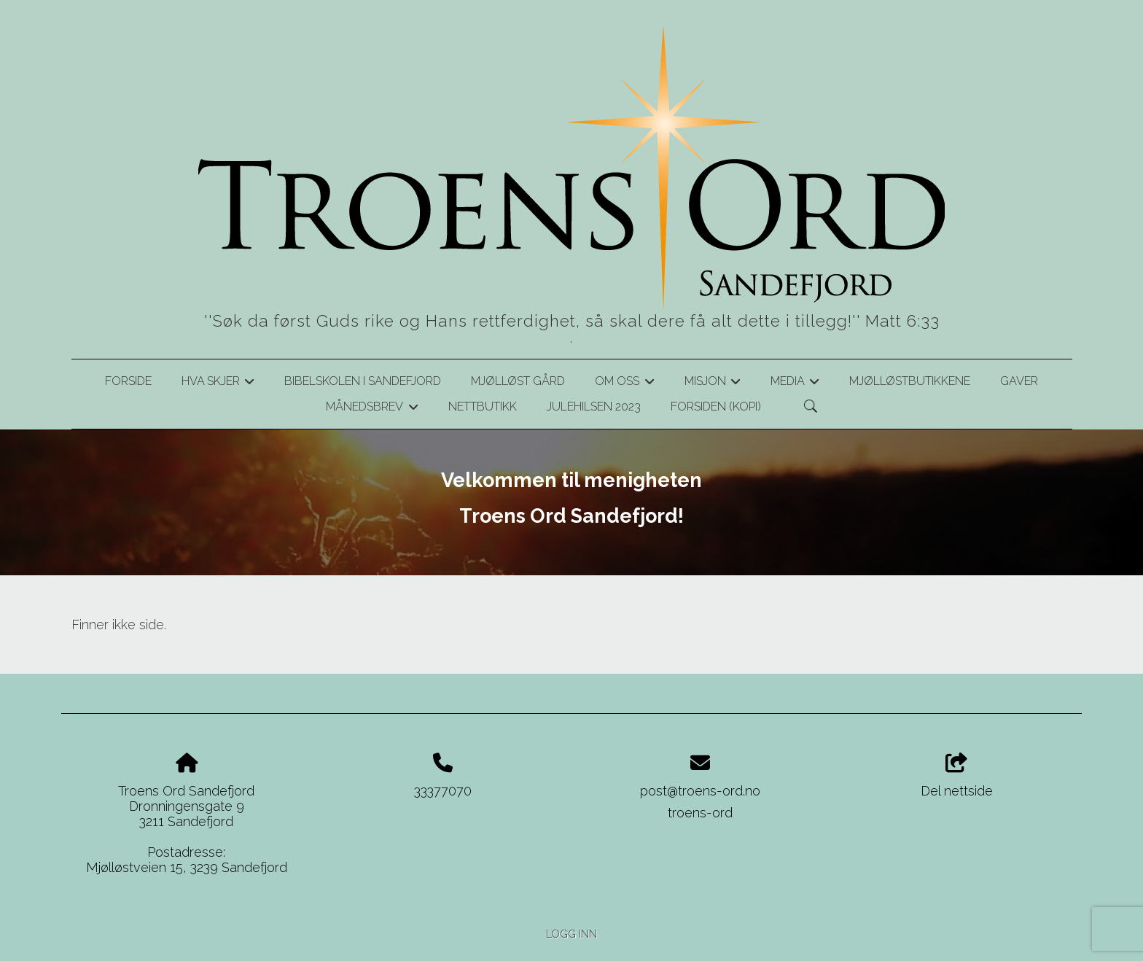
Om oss (624, 383)
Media (795, 383)
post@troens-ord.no (700, 790)
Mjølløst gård (518, 381)
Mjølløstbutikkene (909, 381)
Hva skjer (218, 383)
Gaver (1019, 381)
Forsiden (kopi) (716, 406)
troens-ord (700, 812)
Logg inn (571, 933)
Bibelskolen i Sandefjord (362, 381)
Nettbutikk (482, 406)
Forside (128, 381)
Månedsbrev (372, 409)
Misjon (712, 383)
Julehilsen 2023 (594, 406)
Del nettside (957, 775)
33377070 (443, 790)
